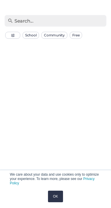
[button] (12, 35)
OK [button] (55, 196)
